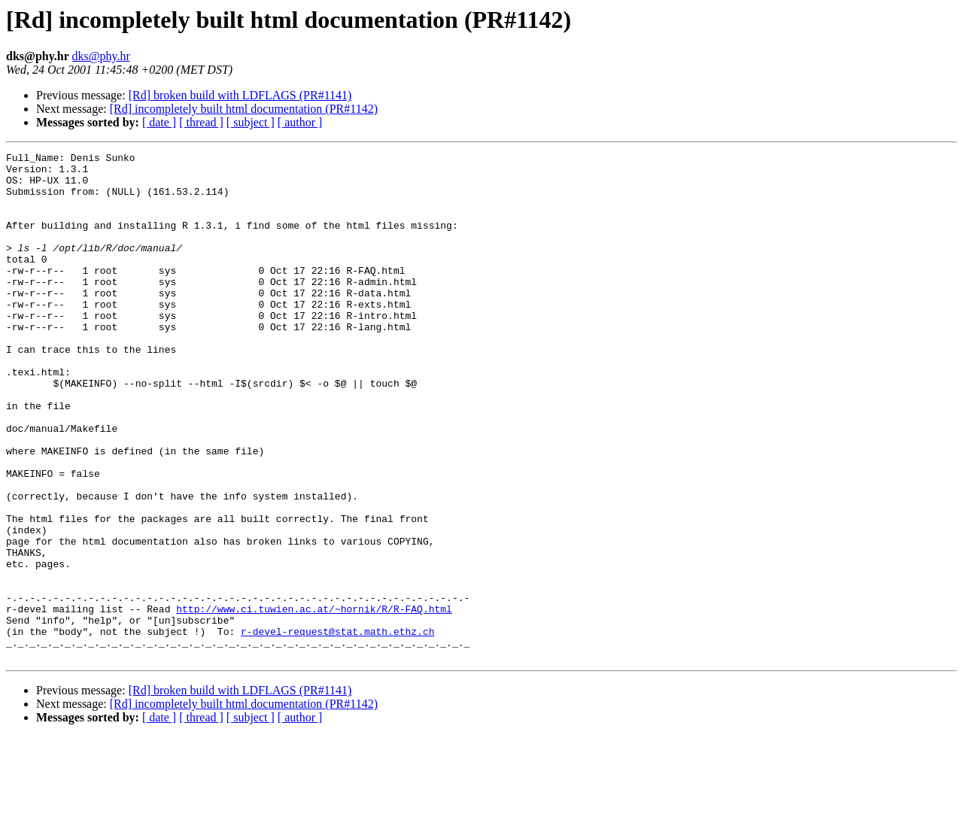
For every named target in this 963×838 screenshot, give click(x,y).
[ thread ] (201, 122)
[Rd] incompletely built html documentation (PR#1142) (244, 108)
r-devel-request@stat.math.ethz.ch (337, 728)
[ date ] (159, 122)
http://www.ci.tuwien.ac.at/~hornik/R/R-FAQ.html (314, 701)
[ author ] (300, 122)
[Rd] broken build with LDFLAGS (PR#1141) (240, 95)
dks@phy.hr (101, 56)
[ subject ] (250, 122)
